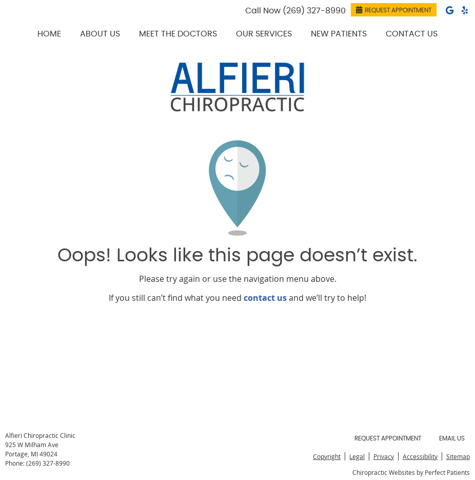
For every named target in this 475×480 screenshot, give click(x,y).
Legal (357, 456)
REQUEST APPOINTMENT (393, 9)
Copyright (327, 456)
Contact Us (412, 34)
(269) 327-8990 (314, 11)
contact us (265, 297)
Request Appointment (387, 438)
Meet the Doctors (178, 34)
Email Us (452, 438)
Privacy (383, 456)
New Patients (339, 34)
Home (49, 34)
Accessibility (420, 456)
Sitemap (458, 456)
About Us (100, 34)
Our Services (264, 34)
